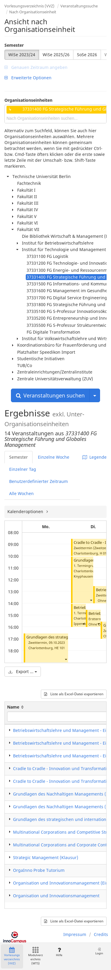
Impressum (74, 934)
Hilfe (59, 952)
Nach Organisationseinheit (32, 11)
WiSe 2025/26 (56, 54)
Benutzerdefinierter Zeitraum (38, 481)
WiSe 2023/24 (21, 54)
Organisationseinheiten (28, 100)
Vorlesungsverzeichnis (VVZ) (29, 6)
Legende (94, 457)
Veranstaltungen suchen (50, 395)
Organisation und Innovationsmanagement (56, 895)
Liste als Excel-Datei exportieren (73, 693)
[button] (65, 659)
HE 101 (59, 648)
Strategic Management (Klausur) (45, 857)
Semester (14, 45)
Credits (101, 934)
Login (99, 951)
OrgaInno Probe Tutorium (39, 870)
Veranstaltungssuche (79, 6)
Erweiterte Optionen (28, 77)
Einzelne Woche (53, 457)
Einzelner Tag (22, 469)
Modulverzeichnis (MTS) (35, 956)
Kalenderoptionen (25, 511)
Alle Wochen (21, 493)
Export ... (22, 671)
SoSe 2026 (87, 54)
